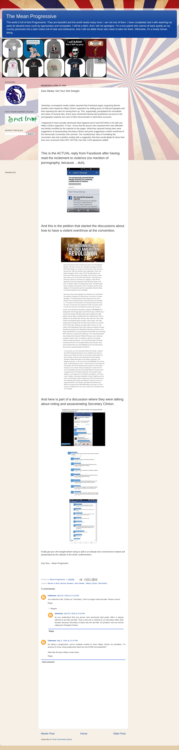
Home (83, 733)
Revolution (102, 583)
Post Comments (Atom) (62, 739)
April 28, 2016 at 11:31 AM (68, 596)
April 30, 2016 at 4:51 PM (74, 613)
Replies (54, 609)
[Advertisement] (20, 153)
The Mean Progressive (31, 16)
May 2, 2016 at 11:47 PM (67, 641)
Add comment (48, 662)
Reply (50, 603)
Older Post (119, 733)
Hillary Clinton (91, 583)
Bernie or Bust (54, 583)
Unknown (52, 596)
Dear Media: (80, 583)
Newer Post (48, 733)
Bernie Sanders (66, 583)
